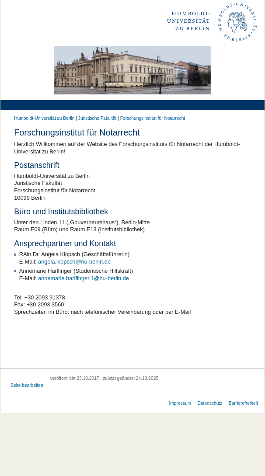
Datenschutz (209, 403)
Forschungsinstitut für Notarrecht (152, 118)
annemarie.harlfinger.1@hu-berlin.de (83, 278)
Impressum (180, 403)
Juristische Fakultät (97, 118)
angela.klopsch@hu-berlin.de (74, 261)
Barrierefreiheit (243, 403)
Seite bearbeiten (26, 385)
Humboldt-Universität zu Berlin (44, 118)
